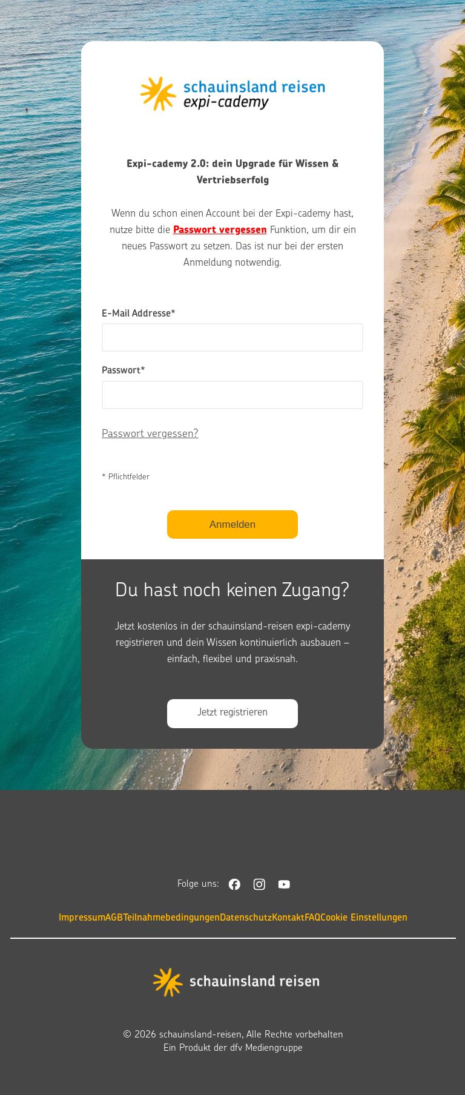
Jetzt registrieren (232, 713)
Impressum (82, 918)
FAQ (312, 918)
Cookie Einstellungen (363, 918)
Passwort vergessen (220, 230)
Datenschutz (246, 918)
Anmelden (232, 524)
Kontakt (288, 918)
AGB (114, 918)
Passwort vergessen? (150, 434)
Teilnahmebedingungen (171, 918)
